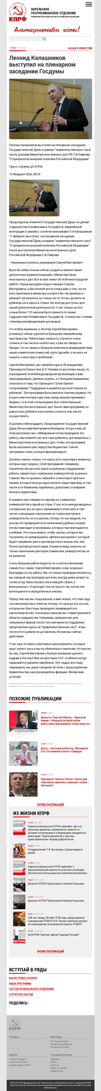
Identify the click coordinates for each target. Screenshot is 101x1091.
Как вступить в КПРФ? (23, 978)
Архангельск (57, 1071)
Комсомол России (60, 1047)
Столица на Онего (59, 1041)
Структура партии (21, 994)
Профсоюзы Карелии (61, 1044)
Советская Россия (18, 1062)
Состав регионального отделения (31, 989)
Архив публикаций (50, 951)
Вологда (55, 1065)
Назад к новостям (80, 48)
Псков (54, 1062)
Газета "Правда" (17, 1059)
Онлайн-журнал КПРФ (20, 1065)
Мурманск (56, 1059)
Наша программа (20, 983)
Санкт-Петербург (59, 1068)
